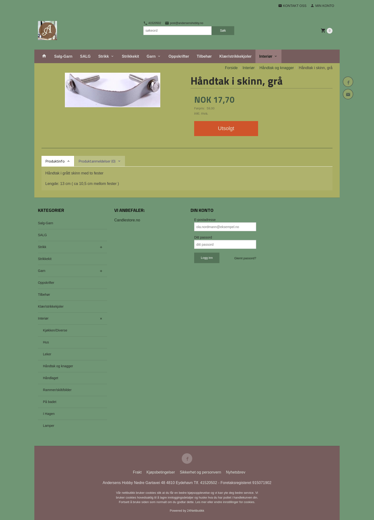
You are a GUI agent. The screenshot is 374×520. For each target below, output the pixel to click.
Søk (223, 30)
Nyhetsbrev (235, 472)
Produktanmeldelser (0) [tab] (96, 161)
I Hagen (49, 414)
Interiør (265, 56)
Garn (151, 56)
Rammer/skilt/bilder (57, 390)
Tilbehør (204, 56)
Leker (47, 354)
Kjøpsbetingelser (160, 472)
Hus (46, 342)
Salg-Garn (63, 56)
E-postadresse (205, 220)
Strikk (103, 56)
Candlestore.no (127, 220)
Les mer (201, 502)
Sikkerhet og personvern (200, 472)
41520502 (152, 23)
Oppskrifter (179, 56)
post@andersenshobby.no (184, 23)
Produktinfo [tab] (55, 161)
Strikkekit (130, 56)
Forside (231, 68)
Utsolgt (226, 128)
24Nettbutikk (195, 510)
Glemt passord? (245, 258)
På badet (49, 402)
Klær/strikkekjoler (235, 56)
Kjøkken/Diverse (55, 330)
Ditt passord (203, 237)
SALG (85, 56)
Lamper (48, 426)
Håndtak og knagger (58, 366)
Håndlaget (50, 378)
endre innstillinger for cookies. (234, 502)
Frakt (137, 472)
